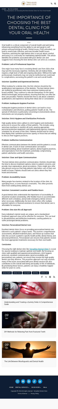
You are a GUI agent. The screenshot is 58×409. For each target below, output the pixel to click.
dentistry (35, 273)
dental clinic (17, 273)
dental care (44, 273)
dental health (7, 273)
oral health (27, 273)
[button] (3, 3)
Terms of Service (22, 393)
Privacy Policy (35, 393)
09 (6, 286)
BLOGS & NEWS (13, 9)
